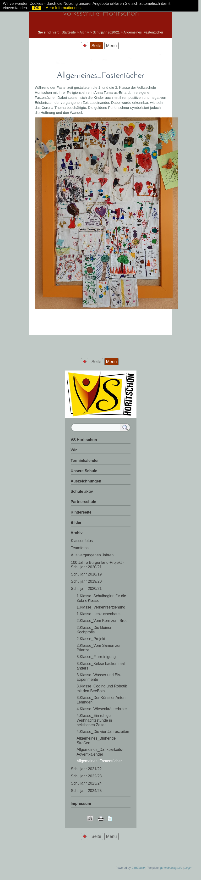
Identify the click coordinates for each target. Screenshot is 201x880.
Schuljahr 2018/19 (86, 574)
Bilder (76, 522)
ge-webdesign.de (171, 867)
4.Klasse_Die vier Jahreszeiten (103, 732)
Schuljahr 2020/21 (106, 32)
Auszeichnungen (86, 481)
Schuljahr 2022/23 (86, 776)
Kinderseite (81, 512)
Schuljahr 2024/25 (86, 791)
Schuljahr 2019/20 (86, 581)
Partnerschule (83, 502)
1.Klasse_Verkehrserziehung (101, 607)
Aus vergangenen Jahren (92, 555)
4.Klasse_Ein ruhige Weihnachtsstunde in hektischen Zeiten (94, 720)
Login (188, 867)
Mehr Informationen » (63, 8)
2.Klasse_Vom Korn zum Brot (102, 621)
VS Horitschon (84, 440)
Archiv (84, 32)
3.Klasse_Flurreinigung (96, 657)
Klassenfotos (82, 541)
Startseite (69, 32)
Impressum (81, 804)
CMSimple (138, 867)
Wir (74, 450)
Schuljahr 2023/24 (86, 783)
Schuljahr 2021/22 (86, 769)
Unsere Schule (84, 471)
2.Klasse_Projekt (91, 639)
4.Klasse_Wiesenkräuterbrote (102, 709)
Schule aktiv (82, 491)
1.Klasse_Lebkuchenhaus (98, 614)
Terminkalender (85, 461)
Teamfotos (80, 548)
